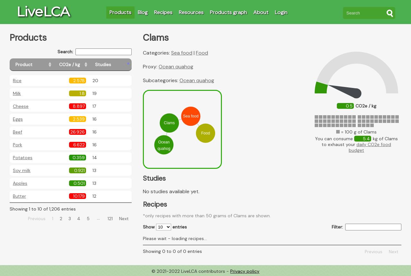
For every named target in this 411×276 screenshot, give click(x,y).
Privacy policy (244, 271)
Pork (17, 145)
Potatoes (22, 157)
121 (110, 218)
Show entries (165, 227)
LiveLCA (43, 11)
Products (120, 12)
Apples (20, 183)
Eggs (18, 119)
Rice (17, 80)
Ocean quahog (176, 66)
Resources (191, 12)
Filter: (366, 227)
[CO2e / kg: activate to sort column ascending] (86, 64)
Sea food (181, 52)
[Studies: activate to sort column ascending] (118, 64)
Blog (143, 12)
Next (124, 218)
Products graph (228, 12)
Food (202, 52)
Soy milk (22, 170)
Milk (17, 93)
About (260, 12)
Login (281, 12)
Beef (17, 132)
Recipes (163, 12)
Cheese (21, 106)
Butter (19, 196)
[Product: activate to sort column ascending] (39, 64)
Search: (94, 51)
